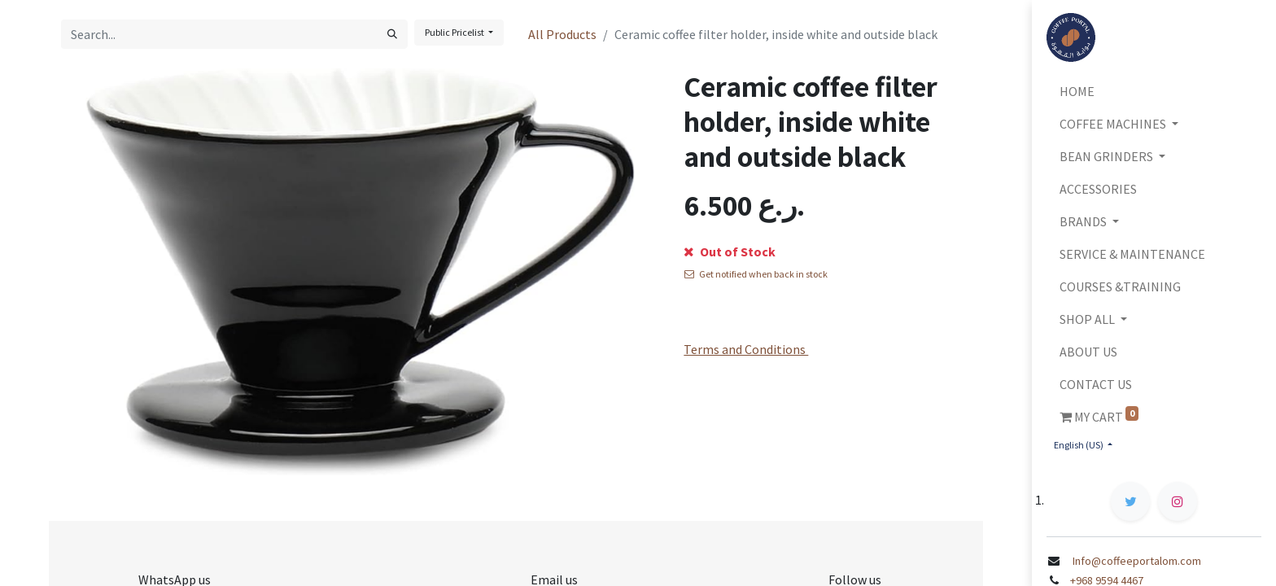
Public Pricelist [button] (455, 32)
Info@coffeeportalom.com (1134, 560)
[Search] (392, 34)
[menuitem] (1154, 91)
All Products (562, 34)
